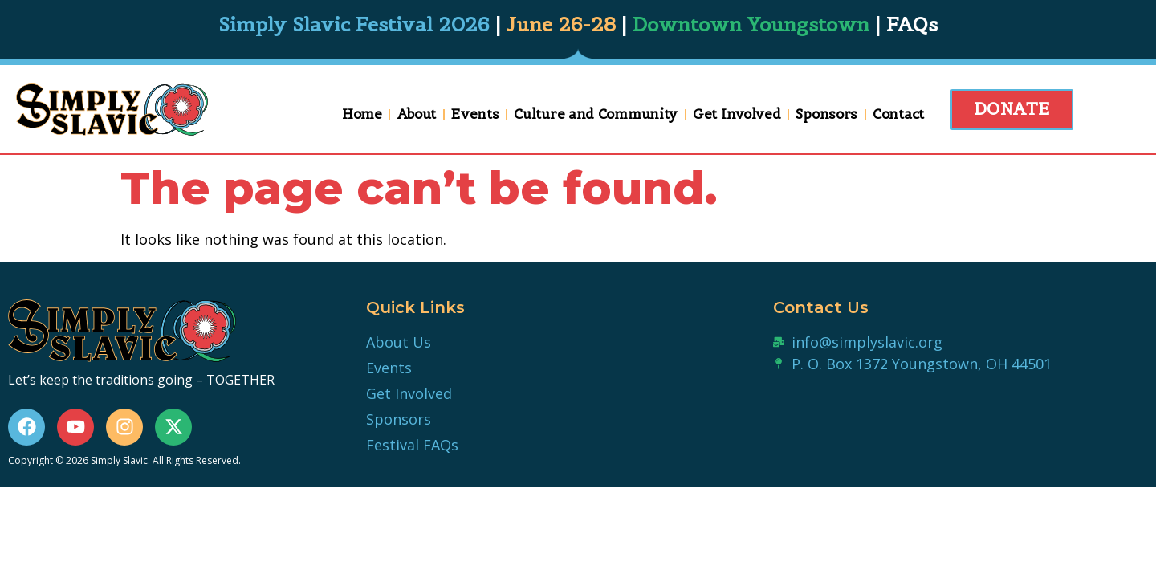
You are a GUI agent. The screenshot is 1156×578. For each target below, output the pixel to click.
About (415, 114)
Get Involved (735, 114)
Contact (897, 114)
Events (474, 114)
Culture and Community (595, 114)
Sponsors (826, 114)
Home (361, 114)
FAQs (912, 24)
